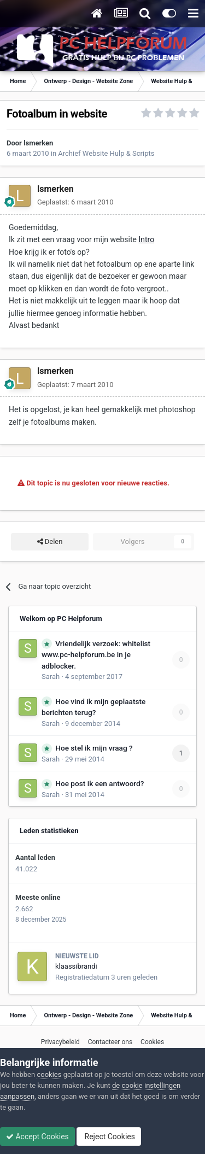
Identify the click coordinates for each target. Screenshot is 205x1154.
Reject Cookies (109, 1136)
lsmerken (38, 143)
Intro (146, 239)
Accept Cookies (37, 1136)
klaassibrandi (76, 966)
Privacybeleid (60, 1042)
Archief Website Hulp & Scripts (106, 153)
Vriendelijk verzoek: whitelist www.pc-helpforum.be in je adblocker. (96, 654)
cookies (49, 1074)
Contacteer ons (110, 1042)
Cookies (152, 1042)
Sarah (51, 676)
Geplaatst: (75, 202)
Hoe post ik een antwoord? (99, 783)
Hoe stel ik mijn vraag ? (93, 747)
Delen (50, 542)
